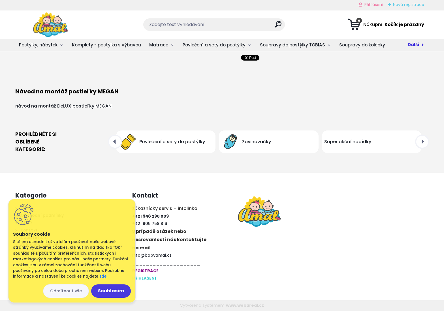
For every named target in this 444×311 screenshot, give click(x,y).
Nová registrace (408, 4)
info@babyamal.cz (152, 255)
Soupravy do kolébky (362, 45)
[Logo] (50, 24)
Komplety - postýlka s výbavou (106, 45)
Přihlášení (373, 4)
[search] (278, 26)
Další (413, 45)
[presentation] (115, 142)
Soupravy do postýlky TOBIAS (292, 45)
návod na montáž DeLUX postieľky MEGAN (63, 106)
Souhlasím (111, 291)
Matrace (158, 45)
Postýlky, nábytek (38, 45)
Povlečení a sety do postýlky (214, 45)
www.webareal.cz (245, 305)
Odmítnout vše (66, 291)
